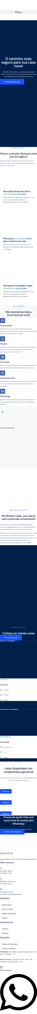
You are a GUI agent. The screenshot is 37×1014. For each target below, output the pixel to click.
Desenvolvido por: (6, 970)
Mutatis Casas (7, 905)
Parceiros (5, 929)
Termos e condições (9, 948)
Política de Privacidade (9, 944)
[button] (18, 12)
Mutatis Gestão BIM (8, 914)
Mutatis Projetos (7, 909)
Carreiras (5, 933)
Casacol (4, 918)
